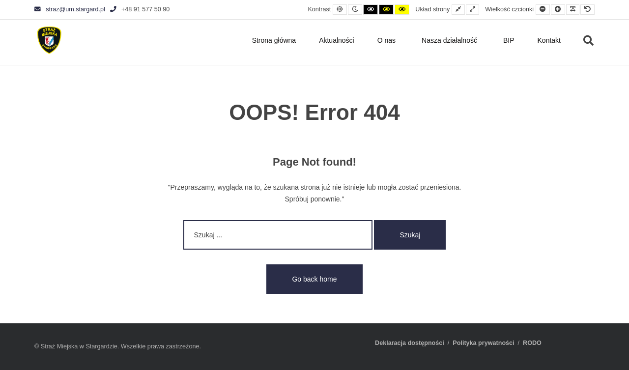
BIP (509, 40)
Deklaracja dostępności (409, 343)
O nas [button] (386, 40)
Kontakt (549, 40)
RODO (532, 343)
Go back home (314, 279)
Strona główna (274, 40)
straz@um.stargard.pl (69, 9)
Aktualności (336, 40)
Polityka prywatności (483, 343)
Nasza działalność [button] (449, 40)
